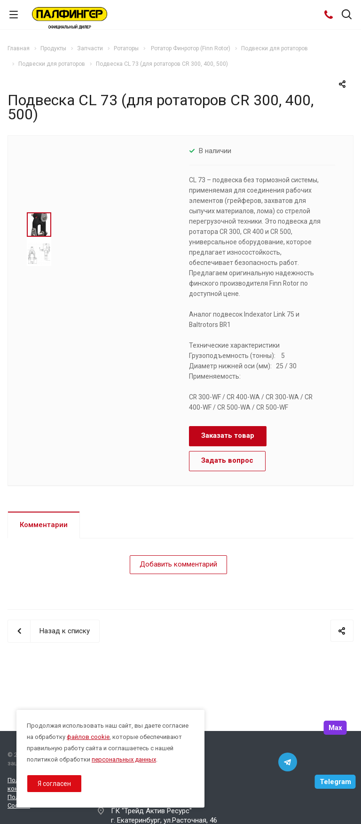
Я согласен (54, 783)
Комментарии (44, 525)
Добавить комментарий (178, 564)
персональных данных (124, 759)
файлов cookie (88, 736)
